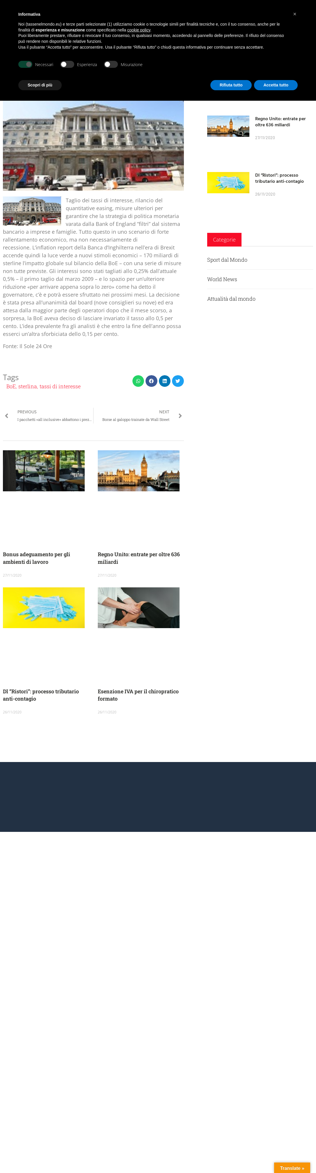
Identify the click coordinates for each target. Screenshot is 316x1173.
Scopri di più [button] (40, 85)
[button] (138, 381)
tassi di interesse (60, 386)
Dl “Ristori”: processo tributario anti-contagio (279, 178)
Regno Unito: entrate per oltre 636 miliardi (280, 121)
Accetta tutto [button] (275, 85)
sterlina (27, 386)
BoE (11, 386)
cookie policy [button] (138, 30)
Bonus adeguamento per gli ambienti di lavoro (36, 558)
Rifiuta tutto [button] (231, 85)
